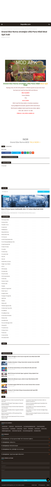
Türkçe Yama (5, 330)
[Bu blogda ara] (19, 192)
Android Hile (9, 29)
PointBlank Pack (5, 313)
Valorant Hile (5, 335)
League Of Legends (6, 296)
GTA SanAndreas (6, 276)
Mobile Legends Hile (6, 305)
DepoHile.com (26, 24)
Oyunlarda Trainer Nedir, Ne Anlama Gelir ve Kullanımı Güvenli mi (36, 400)
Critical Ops (4, 251)
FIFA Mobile (4, 269)
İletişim (48, 485)
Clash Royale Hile (6, 244)
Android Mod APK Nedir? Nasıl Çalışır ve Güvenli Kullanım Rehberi (12, 404)
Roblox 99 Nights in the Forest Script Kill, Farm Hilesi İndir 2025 (24, 356)
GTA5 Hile (4, 278)
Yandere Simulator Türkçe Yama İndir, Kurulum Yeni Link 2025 (23, 362)
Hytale (3, 286)
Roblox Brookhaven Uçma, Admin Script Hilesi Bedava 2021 (23, 379)
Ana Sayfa (3, 29)
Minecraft (4, 303)
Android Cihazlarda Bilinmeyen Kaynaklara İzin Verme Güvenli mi (36, 404)
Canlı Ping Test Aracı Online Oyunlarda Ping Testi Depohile (12, 400)
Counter (4, 249)
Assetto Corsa (5, 224)
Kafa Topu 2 (4, 291)
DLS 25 (3, 256)
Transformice (5, 327)
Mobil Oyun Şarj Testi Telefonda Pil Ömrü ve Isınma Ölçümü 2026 (12, 417)
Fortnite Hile (4, 271)
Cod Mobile (12, 428)
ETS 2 (3, 266)
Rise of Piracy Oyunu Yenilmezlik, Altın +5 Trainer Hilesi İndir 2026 (22, 209)
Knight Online (5, 293)
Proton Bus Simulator (6, 315)
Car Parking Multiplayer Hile (8, 242)
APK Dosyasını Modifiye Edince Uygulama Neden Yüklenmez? (12, 410)
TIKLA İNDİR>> (35, 142)
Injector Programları (6, 288)
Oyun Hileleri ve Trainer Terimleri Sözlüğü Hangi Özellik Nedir (36, 410)
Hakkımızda (34, 485)
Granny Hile (4, 283)
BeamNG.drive (5, 232)
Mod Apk (44, 84)
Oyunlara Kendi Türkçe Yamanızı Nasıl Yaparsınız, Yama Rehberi (12, 407)
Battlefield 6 (4, 229)
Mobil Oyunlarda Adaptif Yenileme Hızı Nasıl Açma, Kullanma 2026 (37, 413)
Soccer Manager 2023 (27, 430)
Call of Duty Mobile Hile (7, 239)
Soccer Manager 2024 (7, 323)
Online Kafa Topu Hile (7, 308)
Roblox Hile (4, 318)
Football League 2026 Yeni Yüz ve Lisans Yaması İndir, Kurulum (24, 384)
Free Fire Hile (5, 273)
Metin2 (3, 300)
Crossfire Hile (5, 254)
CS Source (4, 237)
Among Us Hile (5, 219)
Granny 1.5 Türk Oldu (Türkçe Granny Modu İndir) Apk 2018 (22, 390)
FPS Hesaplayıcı (42, 485)
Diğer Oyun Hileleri (6, 264)
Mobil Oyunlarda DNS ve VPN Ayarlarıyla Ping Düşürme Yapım (11, 413)
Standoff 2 (4, 325)
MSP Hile (4, 298)
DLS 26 (3, 259)
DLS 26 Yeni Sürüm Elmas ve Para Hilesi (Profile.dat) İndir (22, 367)
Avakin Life (4, 227)
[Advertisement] (25, 11)
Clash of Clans (5, 246)
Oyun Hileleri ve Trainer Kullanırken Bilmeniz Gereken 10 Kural (36, 407)
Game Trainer (5, 281)
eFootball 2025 (5, 337)
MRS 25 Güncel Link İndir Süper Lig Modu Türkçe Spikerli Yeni (23, 373)
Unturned (4, 332)
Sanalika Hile (5, 320)
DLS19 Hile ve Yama (6, 261)
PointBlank (4, 310)
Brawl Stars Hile (5, 234)
